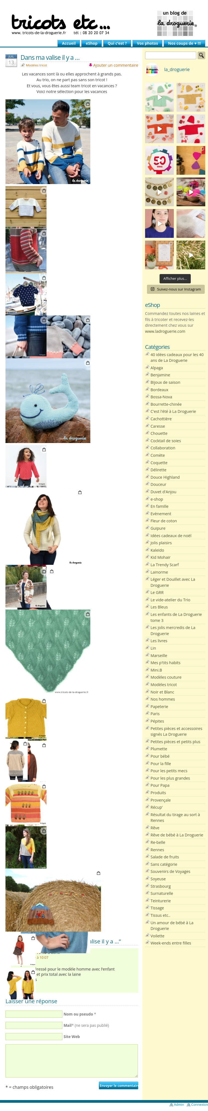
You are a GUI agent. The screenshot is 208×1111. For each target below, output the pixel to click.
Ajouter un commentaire (115, 65)
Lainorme (159, 572)
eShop (91, 43)
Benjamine (160, 374)
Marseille (159, 655)
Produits (158, 792)
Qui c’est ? (117, 43)
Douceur (158, 484)
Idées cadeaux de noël (171, 535)
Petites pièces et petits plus (175, 741)
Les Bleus (159, 607)
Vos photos (147, 43)
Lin (153, 648)
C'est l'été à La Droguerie (173, 411)
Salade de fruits (165, 856)
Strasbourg (161, 886)
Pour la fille (161, 763)
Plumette (159, 748)
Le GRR (157, 592)
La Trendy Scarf (165, 564)
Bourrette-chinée (166, 404)
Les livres (159, 640)
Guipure (158, 528)
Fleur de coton (164, 520)
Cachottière (161, 418)
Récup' (157, 807)
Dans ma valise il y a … (50, 57)
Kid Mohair (161, 557)
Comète (158, 455)
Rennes (157, 849)
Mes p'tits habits (165, 662)
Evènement (161, 513)
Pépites (157, 721)
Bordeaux (159, 389)
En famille (160, 506)
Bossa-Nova (161, 396)
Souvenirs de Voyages (170, 871)
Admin (179, 1104)
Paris (155, 713)
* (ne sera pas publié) (86, 1025)
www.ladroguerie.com (165, 331)
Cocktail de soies (166, 440)
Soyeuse (158, 878)
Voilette (157, 935)
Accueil (69, 43)
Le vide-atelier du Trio (170, 599)
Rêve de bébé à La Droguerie (177, 835)
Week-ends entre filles (171, 943)
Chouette (159, 433)
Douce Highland (165, 477)
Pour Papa (160, 785)
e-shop (157, 499)
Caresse (158, 426)
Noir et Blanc (162, 692)
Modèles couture (166, 677)
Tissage (157, 907)
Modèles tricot (36, 65)
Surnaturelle (162, 893)
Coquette (159, 462)
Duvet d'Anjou (163, 491)
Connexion (199, 1104)
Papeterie (159, 706)
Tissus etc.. (160, 915)
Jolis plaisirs (161, 542)
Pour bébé (160, 756)
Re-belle (158, 842)
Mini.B (156, 670)
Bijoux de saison (165, 382)
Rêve (155, 827)
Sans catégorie (164, 864)
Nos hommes (163, 699)
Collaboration (163, 447)
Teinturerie (161, 900)
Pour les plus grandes (170, 778)
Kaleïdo (157, 550)
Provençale (161, 800)
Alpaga (157, 367)
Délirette (158, 469)
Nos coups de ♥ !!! (184, 43)
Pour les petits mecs (169, 770)
